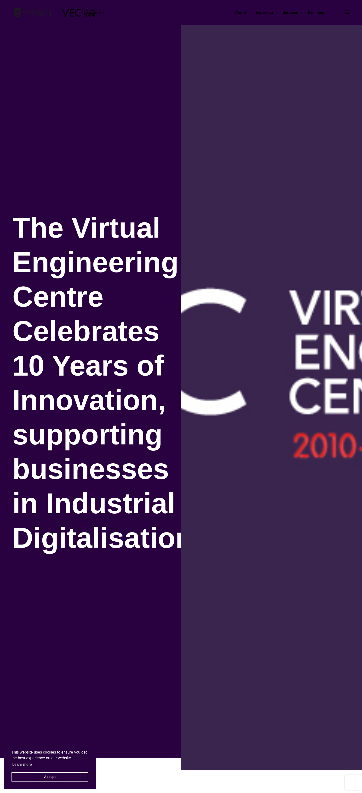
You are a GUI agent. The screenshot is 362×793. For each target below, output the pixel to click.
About (240, 13)
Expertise (264, 13)
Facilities (316, 13)
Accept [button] (50, 777)
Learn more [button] (22, 764)
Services (290, 13)
